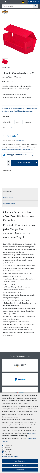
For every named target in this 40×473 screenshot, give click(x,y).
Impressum (32, 433)
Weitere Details (8, 197)
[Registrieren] (6, 2)
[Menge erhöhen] (8, 161)
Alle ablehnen (20, 470)
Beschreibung (7, 191)
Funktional (8, 454)
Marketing (8, 450)
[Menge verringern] (8, 164)
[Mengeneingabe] (4, 163)
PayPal (7, 452)
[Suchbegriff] (17, 6)
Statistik (7, 447)
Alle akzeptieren (20, 461)
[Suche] (35, 6)
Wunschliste (6, 170)
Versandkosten (19, 140)
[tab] (20, 191)
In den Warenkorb (27, 163)
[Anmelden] (2, 2)
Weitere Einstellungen (9, 456)
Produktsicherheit (9, 203)
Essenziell (8, 445)
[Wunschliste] (26, 2)
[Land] (23, 2)
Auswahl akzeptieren (20, 465)
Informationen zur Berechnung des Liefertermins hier (17, 149)
